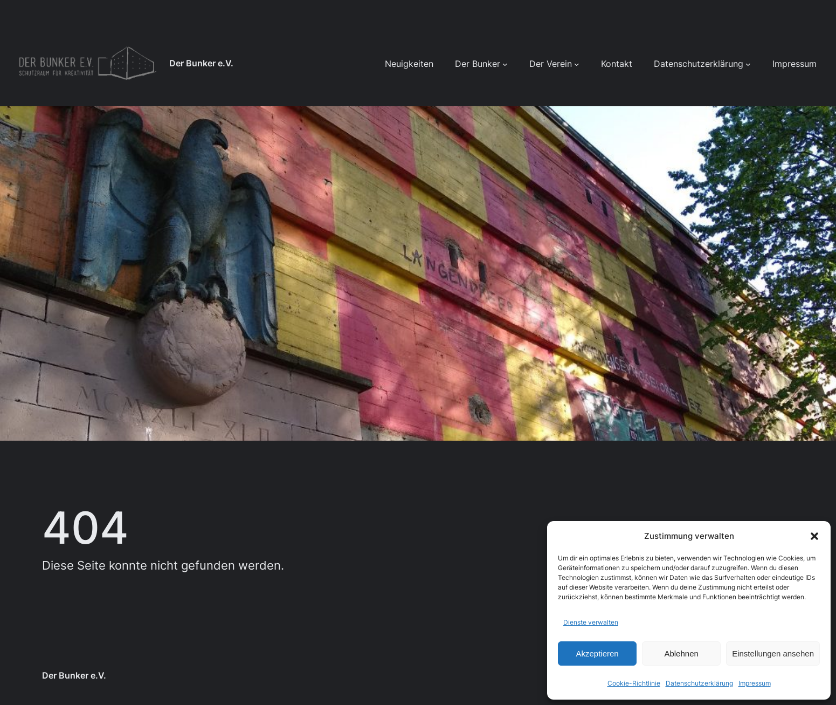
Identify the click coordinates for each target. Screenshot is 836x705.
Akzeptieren (597, 653)
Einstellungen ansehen (773, 653)
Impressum (754, 683)
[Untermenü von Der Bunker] (505, 64)
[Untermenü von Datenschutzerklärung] (748, 64)
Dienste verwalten (590, 622)
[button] (814, 536)
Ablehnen (681, 653)
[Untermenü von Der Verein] (576, 64)
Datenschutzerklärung (699, 683)
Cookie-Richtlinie (633, 683)
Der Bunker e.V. (201, 63)
